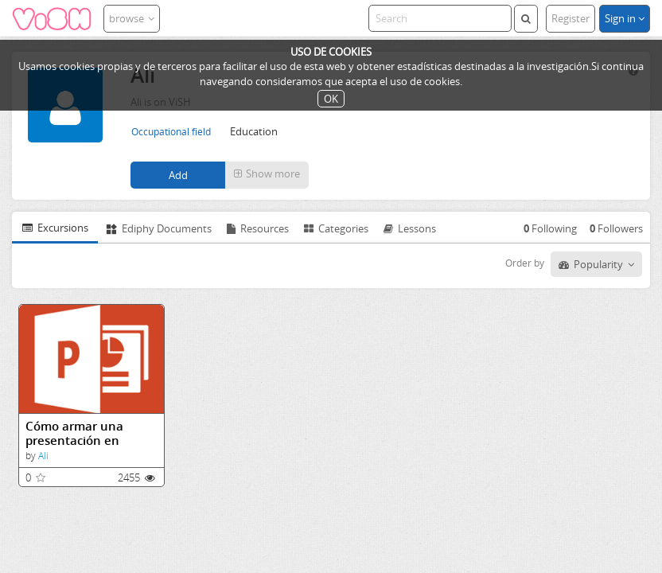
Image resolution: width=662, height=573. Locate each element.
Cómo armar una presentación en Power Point (74, 433)
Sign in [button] (624, 18)
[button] (267, 175)
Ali (43, 455)
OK (331, 99)
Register (570, 18)
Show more (267, 173)
